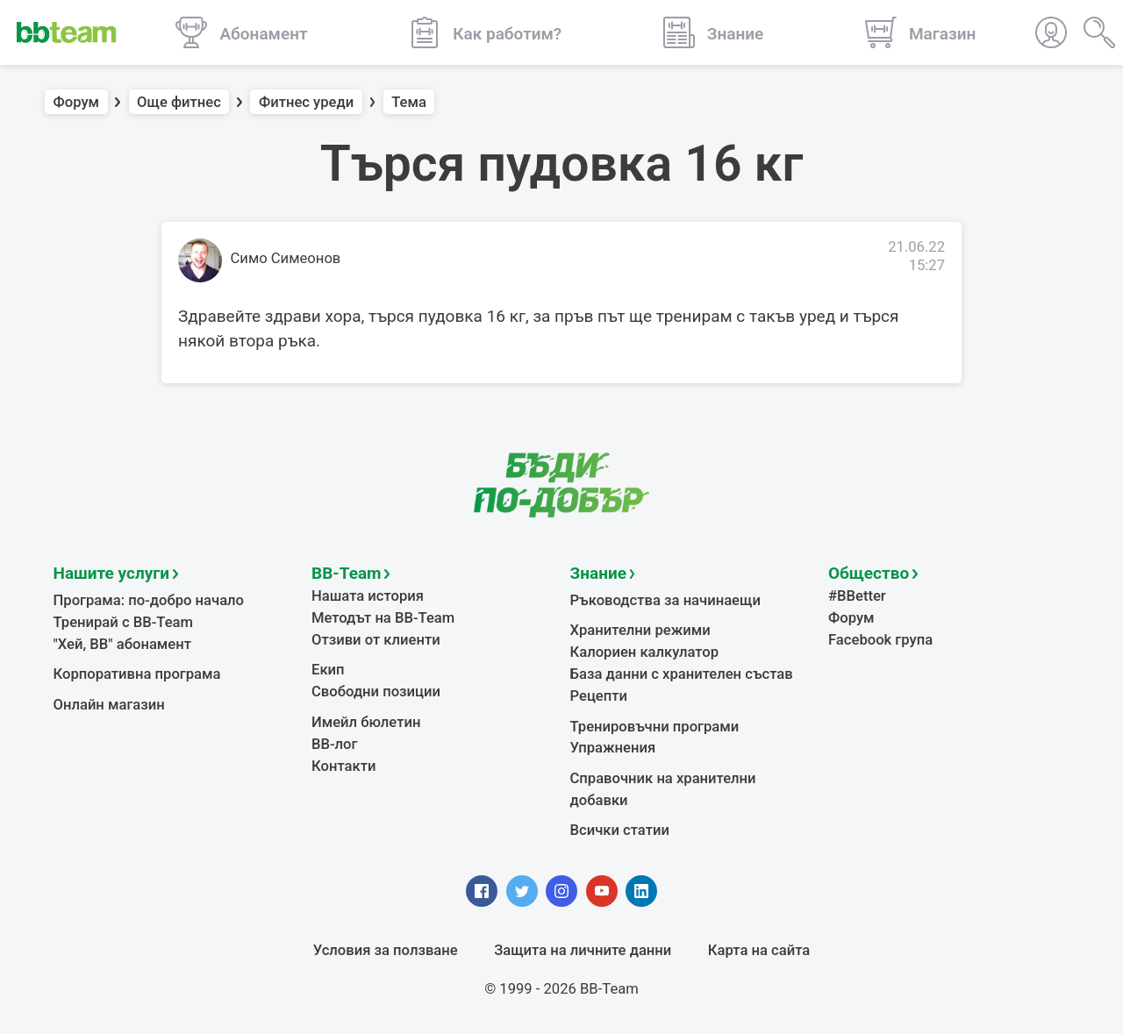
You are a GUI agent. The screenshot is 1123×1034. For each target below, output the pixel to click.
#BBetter (857, 596)
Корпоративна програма (137, 674)
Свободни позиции (375, 691)
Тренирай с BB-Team (123, 622)
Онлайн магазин (109, 704)
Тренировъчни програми (655, 726)
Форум (77, 102)
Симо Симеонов (286, 258)
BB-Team (346, 573)
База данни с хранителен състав (681, 674)
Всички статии (619, 830)
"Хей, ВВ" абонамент (122, 644)
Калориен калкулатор (644, 652)
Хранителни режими (640, 630)
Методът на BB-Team (382, 618)
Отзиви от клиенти (375, 639)
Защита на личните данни (582, 950)
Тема (408, 102)
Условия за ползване (385, 950)
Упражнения (613, 747)
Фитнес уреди (306, 102)
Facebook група (880, 639)
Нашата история (367, 596)
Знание (598, 573)
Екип (328, 669)
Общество (868, 573)
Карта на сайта (759, 950)
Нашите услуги (112, 573)
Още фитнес (179, 102)
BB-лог (334, 744)
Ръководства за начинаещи (665, 600)
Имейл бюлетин (365, 722)
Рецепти (599, 696)
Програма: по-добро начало (149, 600)
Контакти (343, 766)
